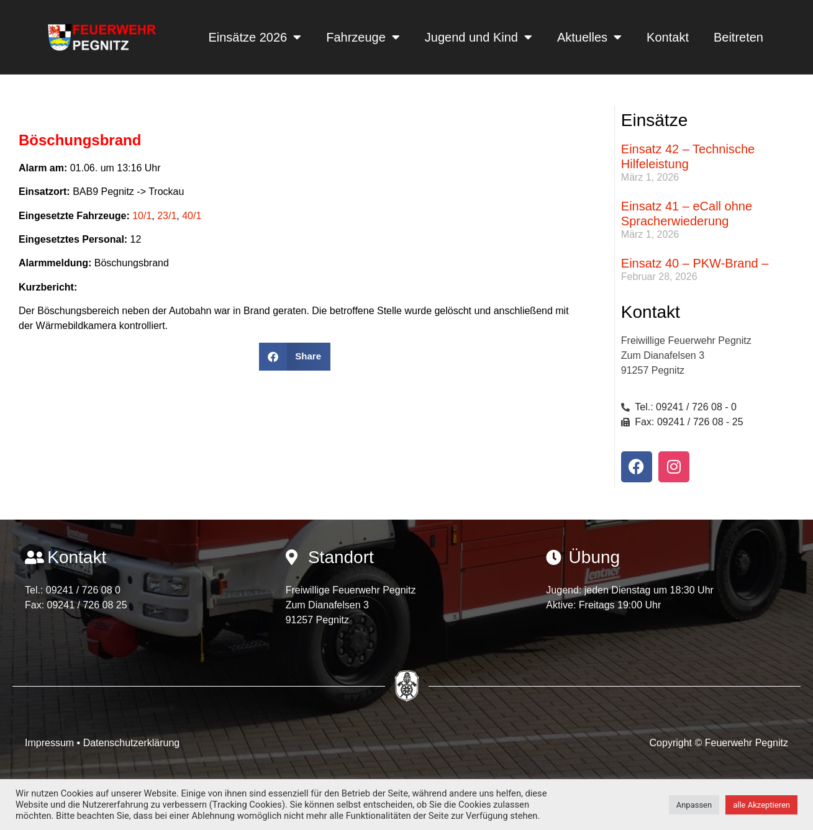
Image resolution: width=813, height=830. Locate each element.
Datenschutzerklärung (131, 743)
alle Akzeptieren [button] (761, 805)
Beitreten (738, 37)
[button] (294, 357)
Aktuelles (589, 37)
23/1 (166, 215)
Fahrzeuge (363, 37)
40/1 (191, 215)
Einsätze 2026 (254, 37)
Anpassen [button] (694, 805)
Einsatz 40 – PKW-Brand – (695, 263)
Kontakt (668, 37)
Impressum (51, 743)
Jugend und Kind (478, 37)
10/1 (142, 215)
